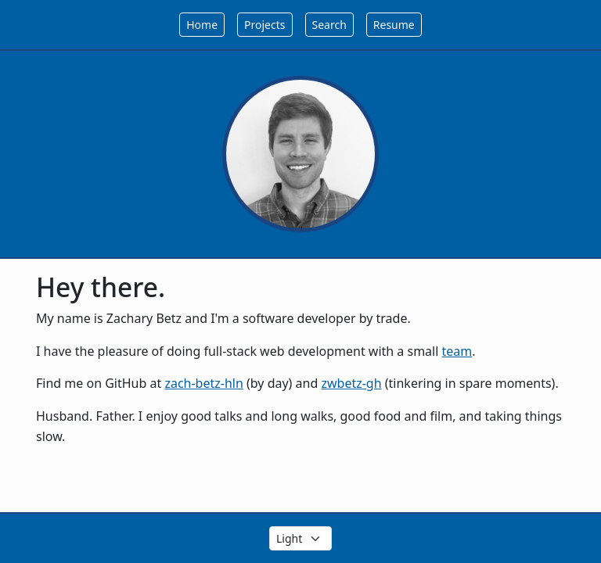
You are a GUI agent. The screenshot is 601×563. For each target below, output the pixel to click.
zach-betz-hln (203, 383)
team (457, 351)
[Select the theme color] (300, 538)
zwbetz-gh (351, 383)
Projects (264, 24)
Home (202, 24)
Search (329, 24)
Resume (394, 24)
